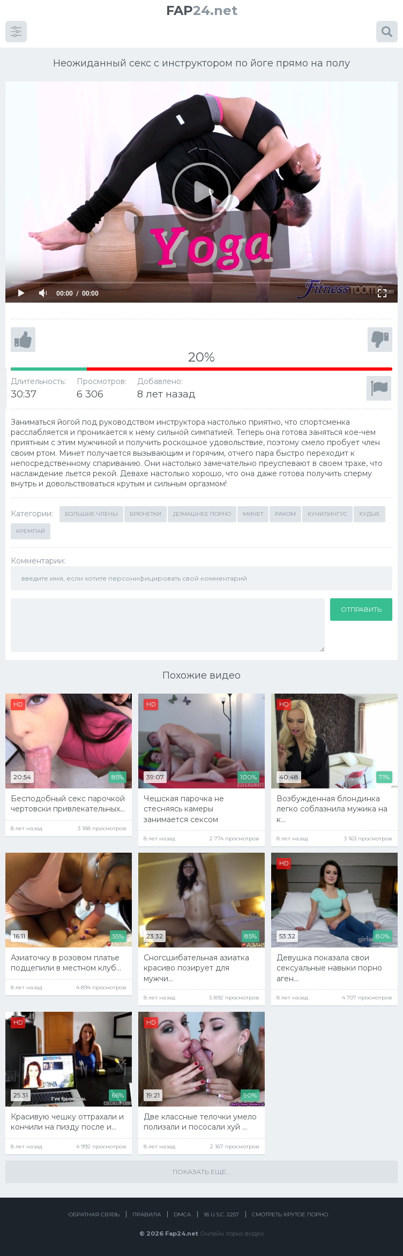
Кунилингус (327, 513)
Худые (369, 513)
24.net (201, 10)
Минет (253, 513)
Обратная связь (94, 1214)
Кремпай (30, 531)
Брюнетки (145, 513)
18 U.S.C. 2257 (221, 1214)
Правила (146, 1214)
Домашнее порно (202, 513)
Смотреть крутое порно (290, 1214)
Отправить (361, 609)
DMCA (182, 1214)
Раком (285, 513)
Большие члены (91, 513)
